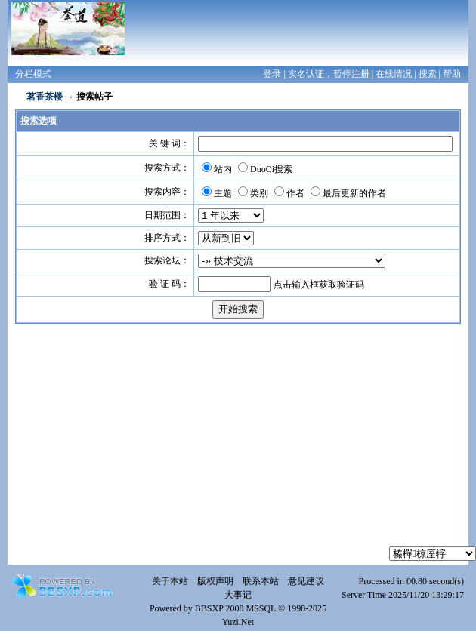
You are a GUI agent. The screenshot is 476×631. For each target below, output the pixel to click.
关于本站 (170, 581)
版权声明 (215, 581)
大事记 (238, 594)
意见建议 (306, 581)
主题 (223, 193)
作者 (295, 193)
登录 (272, 74)
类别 (259, 193)
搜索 (428, 74)
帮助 (452, 74)
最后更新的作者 (354, 193)
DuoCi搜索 (271, 169)
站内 (223, 169)
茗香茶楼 (44, 96)
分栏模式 (33, 74)
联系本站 (261, 581)
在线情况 (394, 74)
